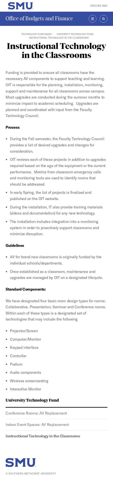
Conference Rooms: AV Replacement (36, 413)
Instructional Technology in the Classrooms (43, 435)
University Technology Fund (75, 34)
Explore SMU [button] (98, 5)
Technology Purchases (36, 34)
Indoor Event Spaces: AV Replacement (37, 424)
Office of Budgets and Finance (39, 18)
